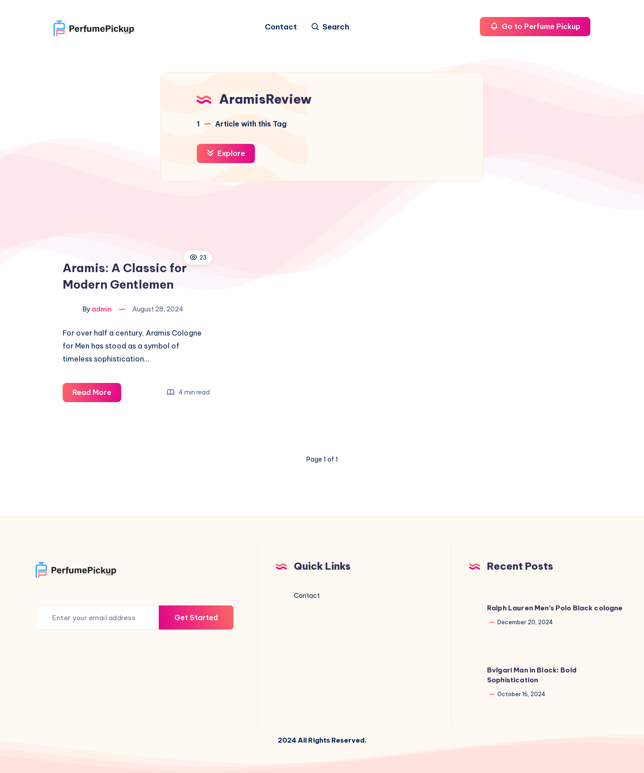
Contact (281, 27)
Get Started (196, 617)
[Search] (329, 27)
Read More (96, 394)
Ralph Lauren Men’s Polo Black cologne (555, 608)
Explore (226, 153)
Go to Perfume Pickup (535, 26)
